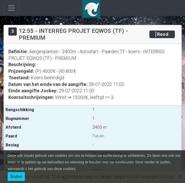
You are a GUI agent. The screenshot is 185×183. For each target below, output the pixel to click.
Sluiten (16, 176)
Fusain (98, 135)
